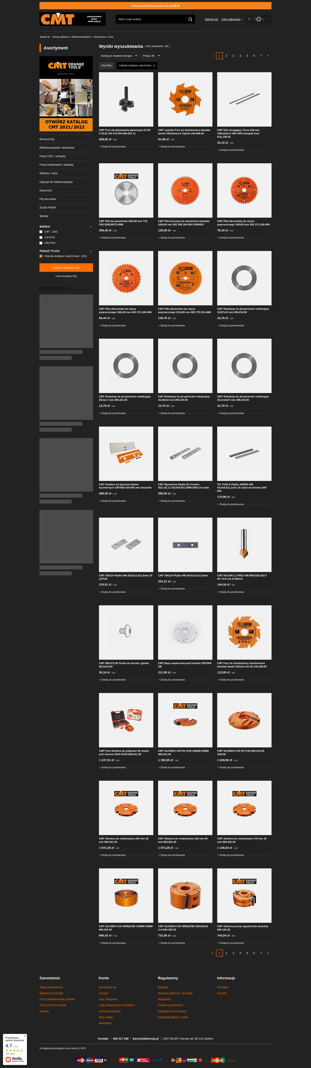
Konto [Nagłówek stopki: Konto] (104, 978)
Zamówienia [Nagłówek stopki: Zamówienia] (49, 978)
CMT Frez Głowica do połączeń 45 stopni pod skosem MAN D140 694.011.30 (124, 752)
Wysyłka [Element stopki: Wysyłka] (163, 987)
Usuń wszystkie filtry (66, 276)
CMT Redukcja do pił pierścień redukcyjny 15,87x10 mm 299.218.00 (243, 310)
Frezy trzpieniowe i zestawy (56, 164)
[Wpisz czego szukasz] (155, 19)
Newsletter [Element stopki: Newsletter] (105, 1023)
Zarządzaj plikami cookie (173, 1017)
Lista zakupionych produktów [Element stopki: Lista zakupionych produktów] (116, 1005)
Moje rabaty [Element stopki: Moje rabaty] (106, 1017)
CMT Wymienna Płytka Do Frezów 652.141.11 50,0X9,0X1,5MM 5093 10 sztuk (183, 486)
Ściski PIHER (47, 207)
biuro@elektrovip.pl (146, 1038)
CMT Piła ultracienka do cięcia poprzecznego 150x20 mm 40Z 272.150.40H (243, 223)
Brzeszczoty (46, 139)
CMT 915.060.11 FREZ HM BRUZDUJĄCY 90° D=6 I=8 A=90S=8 (242, 577)
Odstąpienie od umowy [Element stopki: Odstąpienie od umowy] (172, 1011)
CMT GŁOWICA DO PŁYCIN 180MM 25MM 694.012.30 (183, 752)
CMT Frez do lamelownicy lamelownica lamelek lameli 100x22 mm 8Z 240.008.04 (242, 665)
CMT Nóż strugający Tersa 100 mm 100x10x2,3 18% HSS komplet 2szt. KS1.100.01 (238, 133)
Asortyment (56, 47)
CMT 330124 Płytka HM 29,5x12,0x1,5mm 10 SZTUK (125, 577)
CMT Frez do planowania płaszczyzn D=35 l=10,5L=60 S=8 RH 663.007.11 (124, 132)
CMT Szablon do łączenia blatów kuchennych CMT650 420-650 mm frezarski (125, 486)
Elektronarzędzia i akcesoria (56, 147)
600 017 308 (121, 1038)
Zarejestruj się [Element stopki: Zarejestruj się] (107, 987)
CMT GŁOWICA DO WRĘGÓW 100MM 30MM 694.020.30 (126, 928)
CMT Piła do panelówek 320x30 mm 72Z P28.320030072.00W (123, 223)
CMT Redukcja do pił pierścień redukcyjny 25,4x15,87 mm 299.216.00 (243, 398)
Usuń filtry (106, 65)
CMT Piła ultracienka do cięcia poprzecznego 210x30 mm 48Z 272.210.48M (184, 310)
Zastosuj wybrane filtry (66, 267)
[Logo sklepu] (72, 19)
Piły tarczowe (47, 199)
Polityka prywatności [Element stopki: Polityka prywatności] (170, 1005)
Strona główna (60, 36)
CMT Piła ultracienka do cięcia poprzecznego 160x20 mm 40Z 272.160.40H (125, 310)
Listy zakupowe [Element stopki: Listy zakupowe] (108, 999)
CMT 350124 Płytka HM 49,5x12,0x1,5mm (183, 575)
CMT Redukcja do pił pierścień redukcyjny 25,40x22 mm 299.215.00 (184, 398)
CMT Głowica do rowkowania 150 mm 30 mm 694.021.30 (123, 840)
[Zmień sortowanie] (118, 55)
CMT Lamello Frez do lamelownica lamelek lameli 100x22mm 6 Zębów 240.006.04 (184, 132)
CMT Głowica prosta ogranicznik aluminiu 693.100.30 (242, 928)
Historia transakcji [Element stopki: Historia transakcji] (110, 1011)
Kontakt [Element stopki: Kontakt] (44, 1011)
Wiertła (43, 216)
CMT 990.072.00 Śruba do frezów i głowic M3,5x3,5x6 (124, 665)
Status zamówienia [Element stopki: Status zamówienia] (51, 987)
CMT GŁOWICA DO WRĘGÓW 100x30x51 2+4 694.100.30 (183, 928)
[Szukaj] (190, 19)
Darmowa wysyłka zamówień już (156, 5)
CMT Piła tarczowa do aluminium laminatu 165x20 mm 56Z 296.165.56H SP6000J (183, 223)
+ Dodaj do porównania (112, 146)
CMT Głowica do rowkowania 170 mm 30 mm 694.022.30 (242, 840)
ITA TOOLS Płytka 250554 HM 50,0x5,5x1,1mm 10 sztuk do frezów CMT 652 (242, 488)
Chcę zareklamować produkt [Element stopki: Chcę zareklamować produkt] (57, 999)
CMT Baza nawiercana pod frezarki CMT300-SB (185, 665)
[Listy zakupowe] (232, 19)
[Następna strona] (268, 55)
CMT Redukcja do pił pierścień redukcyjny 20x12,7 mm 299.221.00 (125, 398)
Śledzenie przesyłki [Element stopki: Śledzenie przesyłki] (51, 993)
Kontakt (103, 1038)
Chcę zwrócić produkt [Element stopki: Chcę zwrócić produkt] (52, 1005)
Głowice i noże (48, 173)
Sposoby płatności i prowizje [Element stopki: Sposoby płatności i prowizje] (175, 993)
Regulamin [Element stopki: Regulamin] (164, 999)
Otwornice (45, 190)
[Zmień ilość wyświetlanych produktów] (150, 55)
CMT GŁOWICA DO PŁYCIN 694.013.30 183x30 (240, 752)
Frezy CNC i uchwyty (52, 156)
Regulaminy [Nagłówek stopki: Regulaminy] (168, 978)
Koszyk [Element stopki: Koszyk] (103, 993)
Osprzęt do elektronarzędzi (56, 182)
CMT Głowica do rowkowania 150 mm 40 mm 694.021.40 (182, 840)
